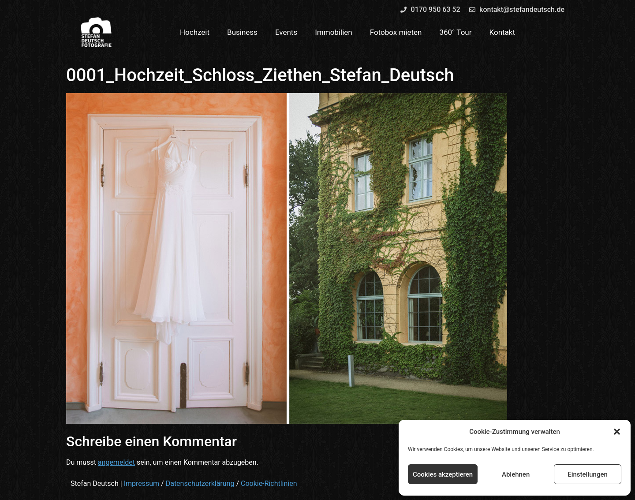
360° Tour (455, 32)
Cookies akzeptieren (443, 474)
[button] (617, 431)
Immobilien (333, 32)
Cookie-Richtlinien (269, 483)
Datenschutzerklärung (200, 483)
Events (286, 32)
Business (242, 32)
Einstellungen (588, 474)
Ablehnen (516, 474)
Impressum (142, 483)
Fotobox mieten (396, 32)
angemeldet (116, 462)
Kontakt (502, 32)
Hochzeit (194, 32)
